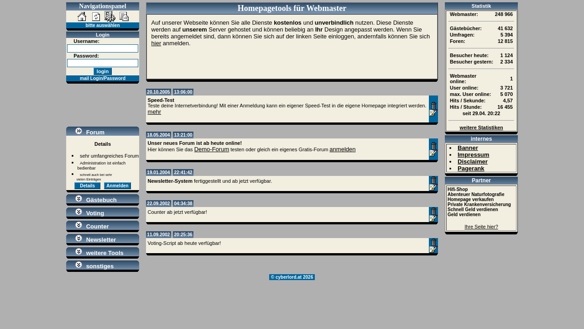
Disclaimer (473, 161)
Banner (468, 147)
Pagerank (471, 168)
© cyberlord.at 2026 (292, 277)
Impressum (473, 154)
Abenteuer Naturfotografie (476, 194)
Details (87, 185)
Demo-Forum (211, 149)
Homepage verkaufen (471, 199)
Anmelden (117, 185)
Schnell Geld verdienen (473, 209)
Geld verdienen (464, 214)
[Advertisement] (102, 105)
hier (156, 43)
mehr (155, 111)
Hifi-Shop (458, 189)
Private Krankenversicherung (479, 204)
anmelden (342, 149)
